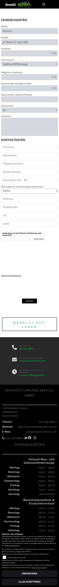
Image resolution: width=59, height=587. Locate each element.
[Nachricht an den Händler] (29, 127)
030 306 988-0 (26, 348)
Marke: (4, 26)
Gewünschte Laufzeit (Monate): (16, 94)
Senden (29, 301)
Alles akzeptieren (30, 582)
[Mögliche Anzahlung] (25, 77)
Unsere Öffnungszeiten (32, 375)
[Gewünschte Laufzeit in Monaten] (29, 99)
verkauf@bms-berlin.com (32, 361)
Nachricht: (6, 116)
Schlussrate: (7, 105)
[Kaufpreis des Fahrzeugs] (25, 53)
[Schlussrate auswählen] (29, 110)
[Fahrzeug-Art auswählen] (29, 64)
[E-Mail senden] (14, 360)
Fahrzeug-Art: (8, 60)
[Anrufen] (14, 347)
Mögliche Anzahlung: (11, 72)
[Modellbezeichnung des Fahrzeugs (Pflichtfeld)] (29, 42)
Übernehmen (29, 573)
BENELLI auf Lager (29, 324)
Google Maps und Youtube (17, 558)
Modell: (5, 37)
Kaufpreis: (6, 48)
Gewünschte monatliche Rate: (16, 83)
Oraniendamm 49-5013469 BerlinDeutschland (15, 412)
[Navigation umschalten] (44, 4)
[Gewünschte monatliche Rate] (25, 88)
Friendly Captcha (39, 239)
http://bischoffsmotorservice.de (37, 426)
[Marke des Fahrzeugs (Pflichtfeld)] (29, 31)
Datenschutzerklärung (11, 275)
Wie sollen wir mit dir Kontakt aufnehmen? (22, 196)
